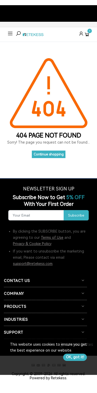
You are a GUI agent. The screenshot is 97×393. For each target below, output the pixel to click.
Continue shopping (49, 154)
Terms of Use (52, 237)
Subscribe (76, 215)
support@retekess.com (33, 264)
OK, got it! (75, 357)
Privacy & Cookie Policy (32, 244)
